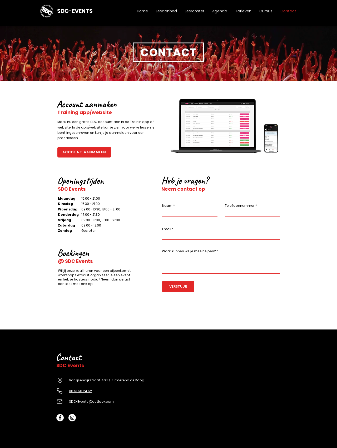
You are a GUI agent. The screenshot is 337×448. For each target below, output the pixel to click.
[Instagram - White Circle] (72, 417)
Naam (167, 205)
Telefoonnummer (240, 205)
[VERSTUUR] (178, 286)
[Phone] (59, 391)
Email (166, 229)
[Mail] (59, 401)
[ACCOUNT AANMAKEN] (84, 152)
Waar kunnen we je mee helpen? (189, 251)
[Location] (60, 380)
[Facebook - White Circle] (60, 417)
